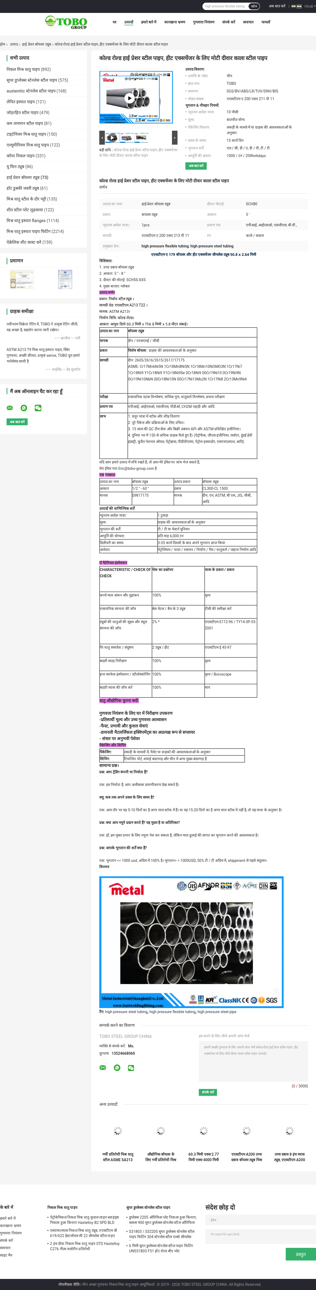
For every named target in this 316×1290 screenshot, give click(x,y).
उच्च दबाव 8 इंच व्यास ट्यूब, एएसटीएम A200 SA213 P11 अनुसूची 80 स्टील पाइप (289, 1157)
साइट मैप (6, 1255)
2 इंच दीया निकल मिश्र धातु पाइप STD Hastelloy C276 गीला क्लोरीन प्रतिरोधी (85, 1246)
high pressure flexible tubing (173, 1012)
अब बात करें (277, 6)
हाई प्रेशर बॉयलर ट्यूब (36, 44)
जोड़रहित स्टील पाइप (22, 112)
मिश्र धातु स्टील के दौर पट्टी (26, 199)
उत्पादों (128, 22)
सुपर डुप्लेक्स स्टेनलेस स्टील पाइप (32, 80)
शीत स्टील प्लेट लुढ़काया (25, 209)
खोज (254, 6)
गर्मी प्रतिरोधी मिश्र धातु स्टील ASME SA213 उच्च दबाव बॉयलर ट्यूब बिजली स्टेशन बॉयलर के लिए (117, 1157)
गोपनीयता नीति (68, 1284)
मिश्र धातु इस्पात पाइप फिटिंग (29, 231)
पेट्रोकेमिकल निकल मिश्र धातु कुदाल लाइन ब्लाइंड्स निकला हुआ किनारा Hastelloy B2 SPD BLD (84, 1220)
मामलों (265, 22)
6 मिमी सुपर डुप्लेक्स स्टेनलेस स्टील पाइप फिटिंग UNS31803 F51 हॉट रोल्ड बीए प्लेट (161, 1248)
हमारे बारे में (148, 22)
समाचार (248, 22)
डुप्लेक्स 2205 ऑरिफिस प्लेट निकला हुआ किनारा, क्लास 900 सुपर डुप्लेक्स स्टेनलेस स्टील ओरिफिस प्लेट (163, 1220)
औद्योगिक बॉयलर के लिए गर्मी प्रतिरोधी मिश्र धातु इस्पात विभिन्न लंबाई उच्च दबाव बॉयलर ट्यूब (160, 1157)
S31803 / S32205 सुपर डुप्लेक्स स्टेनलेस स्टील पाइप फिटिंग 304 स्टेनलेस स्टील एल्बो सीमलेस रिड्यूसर (161, 1234)
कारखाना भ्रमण (174, 22)
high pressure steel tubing (126, 1012)
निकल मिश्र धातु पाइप (23, 69)
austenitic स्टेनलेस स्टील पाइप (31, 91)
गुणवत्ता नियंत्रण (203, 22)
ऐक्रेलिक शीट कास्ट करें (24, 242)
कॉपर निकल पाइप (20, 155)
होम (2, 44)
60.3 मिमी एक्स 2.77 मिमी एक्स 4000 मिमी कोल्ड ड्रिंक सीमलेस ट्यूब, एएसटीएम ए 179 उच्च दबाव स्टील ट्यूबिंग (204, 1157)
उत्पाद (14, 44)
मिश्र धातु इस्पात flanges (26, 220)
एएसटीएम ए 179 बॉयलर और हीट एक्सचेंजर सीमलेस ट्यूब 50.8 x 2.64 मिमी (203, 254)
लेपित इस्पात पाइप (21, 101)
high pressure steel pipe (216, 1012)
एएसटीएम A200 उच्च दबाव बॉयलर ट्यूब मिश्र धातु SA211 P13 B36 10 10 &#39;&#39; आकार (246, 1157)
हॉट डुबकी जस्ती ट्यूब (23, 188)
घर (114, 22)
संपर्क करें (228, 22)
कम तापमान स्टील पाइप (25, 123)
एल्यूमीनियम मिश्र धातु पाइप (28, 145)
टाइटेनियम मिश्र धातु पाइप (26, 134)
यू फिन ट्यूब (15, 166)
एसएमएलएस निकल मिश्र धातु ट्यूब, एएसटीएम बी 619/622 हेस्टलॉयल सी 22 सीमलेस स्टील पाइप (83, 1233)
